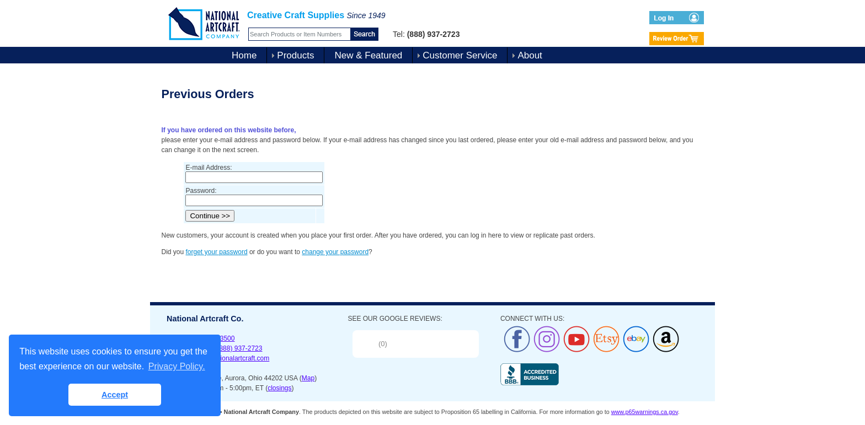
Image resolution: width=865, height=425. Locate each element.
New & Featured (368, 55)
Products (295, 55)
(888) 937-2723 (239, 348)
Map (308, 378)
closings (279, 388)
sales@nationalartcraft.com (229, 358)
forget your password (217, 252)
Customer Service (460, 55)
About (529, 55)
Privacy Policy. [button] (176, 366)
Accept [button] (115, 394)
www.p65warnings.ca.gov (644, 411)
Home (244, 55)
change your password (335, 252)
